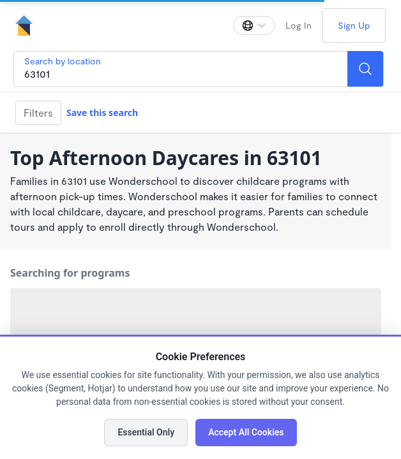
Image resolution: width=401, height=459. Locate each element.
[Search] (365, 69)
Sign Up (354, 25)
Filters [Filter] (38, 112)
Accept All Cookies (246, 432)
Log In (298, 25)
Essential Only (145, 432)
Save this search (102, 112)
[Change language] (254, 25)
